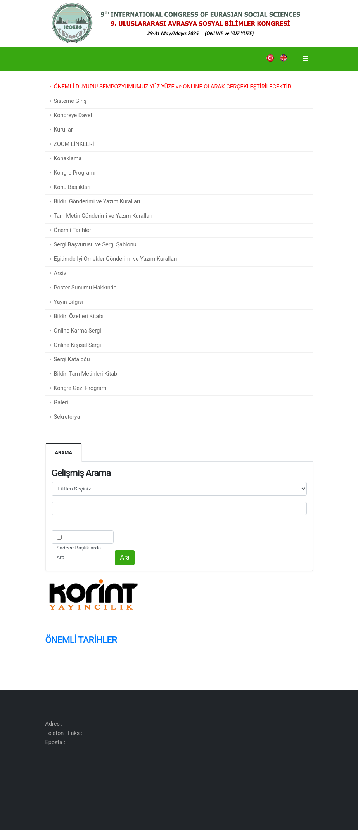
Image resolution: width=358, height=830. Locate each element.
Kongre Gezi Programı (81, 388)
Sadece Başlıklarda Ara (79, 552)
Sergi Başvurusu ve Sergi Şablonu (95, 244)
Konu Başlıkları (72, 187)
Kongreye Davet (73, 115)
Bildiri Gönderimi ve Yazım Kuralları (97, 201)
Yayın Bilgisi (68, 302)
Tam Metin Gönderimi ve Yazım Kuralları (103, 216)
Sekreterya (67, 417)
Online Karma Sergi (77, 330)
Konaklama (68, 158)
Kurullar (63, 129)
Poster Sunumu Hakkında (85, 287)
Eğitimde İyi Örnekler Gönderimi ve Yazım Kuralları (115, 259)
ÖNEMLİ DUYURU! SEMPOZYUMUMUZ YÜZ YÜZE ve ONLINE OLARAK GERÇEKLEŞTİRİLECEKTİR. (173, 86)
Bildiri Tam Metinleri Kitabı (86, 374)
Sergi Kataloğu (72, 359)
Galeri (61, 402)
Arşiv (60, 273)
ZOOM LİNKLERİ (74, 144)
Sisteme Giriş (70, 101)
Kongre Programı (75, 173)
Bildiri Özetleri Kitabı (79, 316)
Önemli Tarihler (72, 230)
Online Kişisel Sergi (77, 345)
